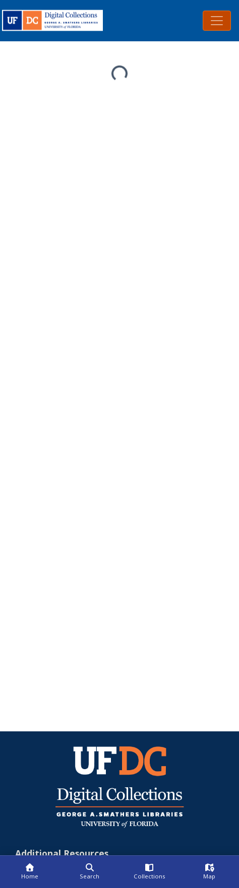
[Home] (30, 872)
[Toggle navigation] (217, 21)
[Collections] (149, 872)
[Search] (90, 872)
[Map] (210, 872)
